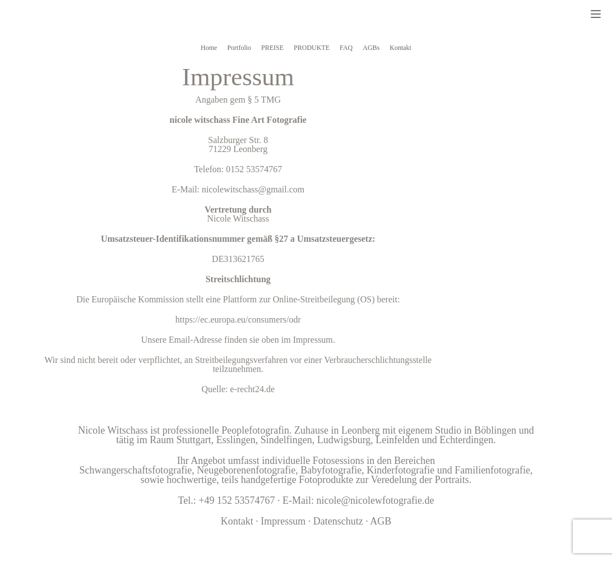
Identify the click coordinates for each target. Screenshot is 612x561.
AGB (380, 521)
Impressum (284, 521)
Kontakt (237, 521)
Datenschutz (338, 521)
